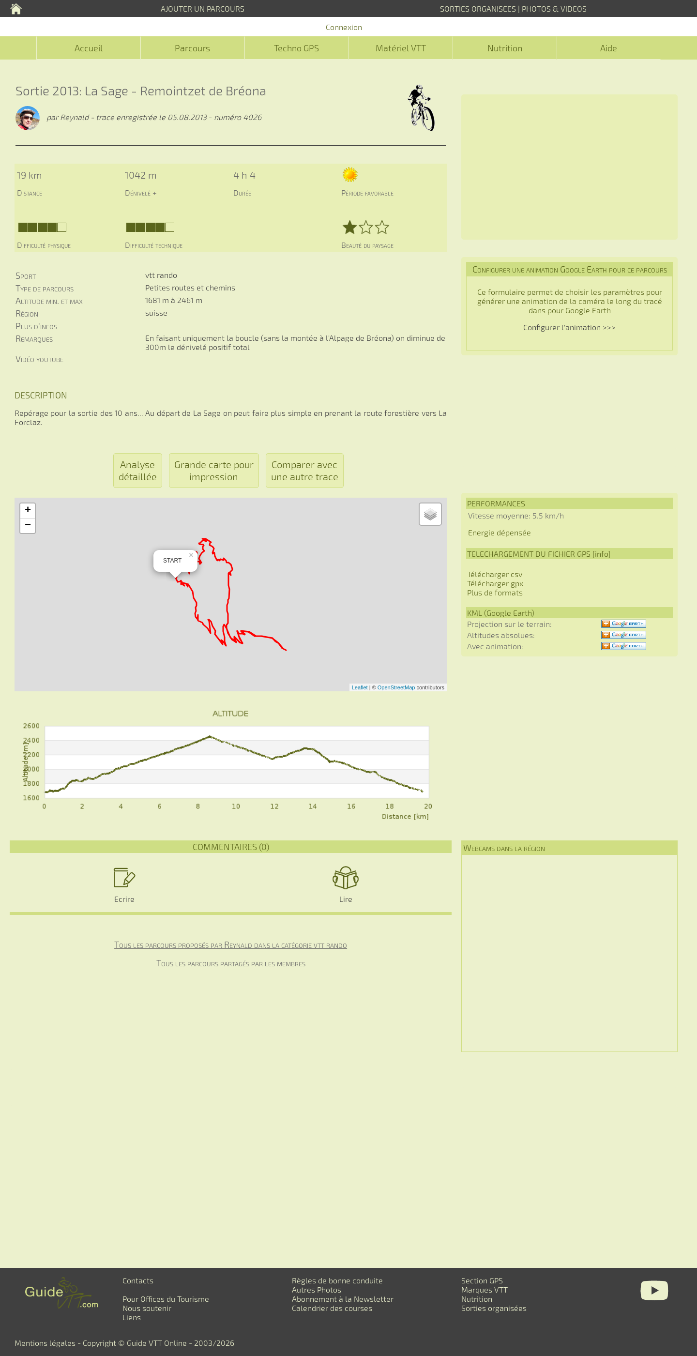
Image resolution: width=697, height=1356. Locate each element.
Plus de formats (495, 592)
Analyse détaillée (138, 470)
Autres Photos (316, 1289)
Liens (131, 1317)
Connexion (344, 26)
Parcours (192, 48)
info (601, 553)
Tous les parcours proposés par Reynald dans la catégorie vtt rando (230, 944)
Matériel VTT (401, 48)
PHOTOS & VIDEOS (554, 8)
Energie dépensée (499, 532)
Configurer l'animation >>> (569, 327)
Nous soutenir (146, 1307)
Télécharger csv (494, 574)
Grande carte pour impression (214, 470)
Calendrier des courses (332, 1307)
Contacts (137, 1280)
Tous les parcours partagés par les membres (230, 963)
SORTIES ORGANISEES (478, 8)
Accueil (89, 48)
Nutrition (504, 48)
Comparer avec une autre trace (304, 470)
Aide (608, 48)
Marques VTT (484, 1289)
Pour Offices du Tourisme (165, 1298)
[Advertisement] (569, 167)
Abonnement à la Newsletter (343, 1298)
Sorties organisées (494, 1307)
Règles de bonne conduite (337, 1280)
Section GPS (482, 1280)
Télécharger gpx (495, 583)
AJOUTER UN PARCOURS (202, 8)
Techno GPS (296, 48)
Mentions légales (45, 1342)
